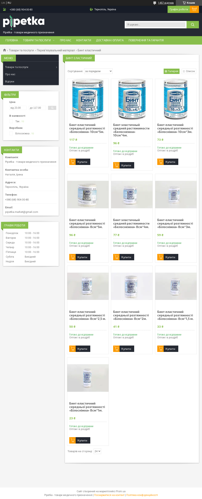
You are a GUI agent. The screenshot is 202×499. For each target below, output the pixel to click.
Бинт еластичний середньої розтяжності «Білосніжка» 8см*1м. (87, 407)
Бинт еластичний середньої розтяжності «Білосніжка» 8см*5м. (87, 223)
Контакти (83, 40)
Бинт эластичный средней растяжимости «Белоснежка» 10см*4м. (131, 130)
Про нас (65, 40)
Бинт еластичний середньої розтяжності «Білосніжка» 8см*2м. (131, 315)
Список (190, 71)
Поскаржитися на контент (109, 495)
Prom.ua (121, 491)
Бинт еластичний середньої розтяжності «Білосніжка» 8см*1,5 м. (175, 315)
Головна (12, 40)
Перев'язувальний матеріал (56, 50)
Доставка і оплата (110, 40)
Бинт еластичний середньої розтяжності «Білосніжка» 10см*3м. (175, 128)
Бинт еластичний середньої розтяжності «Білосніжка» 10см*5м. (87, 128)
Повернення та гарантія (146, 40)
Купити (82, 162)
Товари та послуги (37, 40)
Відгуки (9, 81)
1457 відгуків (166, 2)
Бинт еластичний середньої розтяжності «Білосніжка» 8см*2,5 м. (87, 315)
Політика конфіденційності (142, 495)
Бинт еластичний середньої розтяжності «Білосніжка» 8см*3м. (175, 223)
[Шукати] (193, 24)
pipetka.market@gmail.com (21, 211)
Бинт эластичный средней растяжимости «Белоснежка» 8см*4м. (131, 223)
